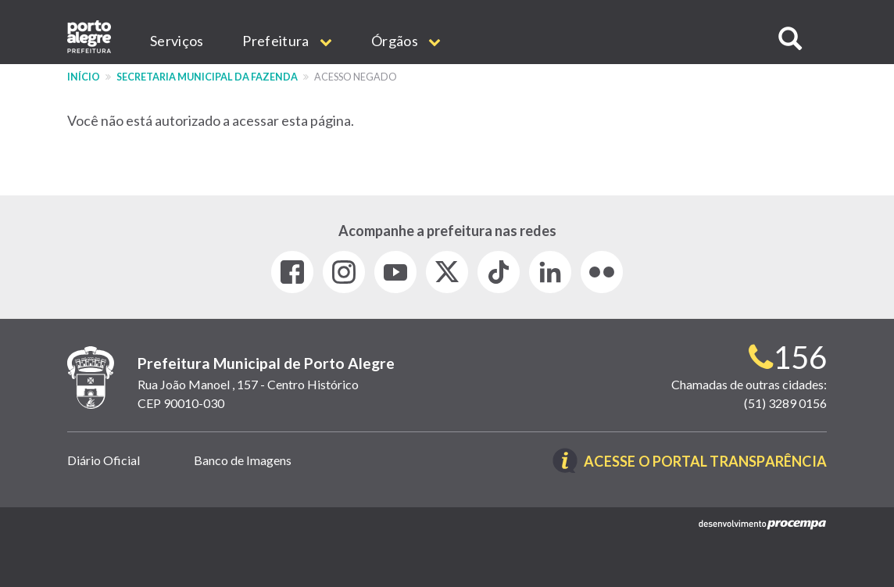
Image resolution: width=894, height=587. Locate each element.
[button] (790, 38)
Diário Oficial (103, 460)
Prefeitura (287, 40)
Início (83, 77)
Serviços (176, 40)
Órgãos (406, 40)
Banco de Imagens (242, 460)
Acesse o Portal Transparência (705, 462)
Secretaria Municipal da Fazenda (207, 77)
